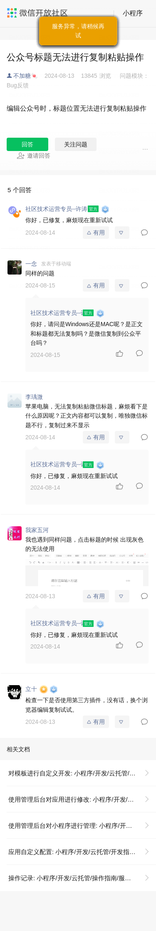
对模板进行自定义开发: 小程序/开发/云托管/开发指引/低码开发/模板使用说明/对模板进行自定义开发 (82, 773)
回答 (27, 144)
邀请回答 (33, 155)
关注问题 (75, 144)
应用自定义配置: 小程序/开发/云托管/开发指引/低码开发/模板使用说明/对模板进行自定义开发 (82, 851)
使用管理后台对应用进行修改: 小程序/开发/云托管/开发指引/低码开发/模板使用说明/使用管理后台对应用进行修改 (82, 799)
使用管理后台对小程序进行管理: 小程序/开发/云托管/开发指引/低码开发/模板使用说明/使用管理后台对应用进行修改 (82, 825)
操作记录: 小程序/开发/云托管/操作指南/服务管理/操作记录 (82, 877)
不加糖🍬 (25, 75)
